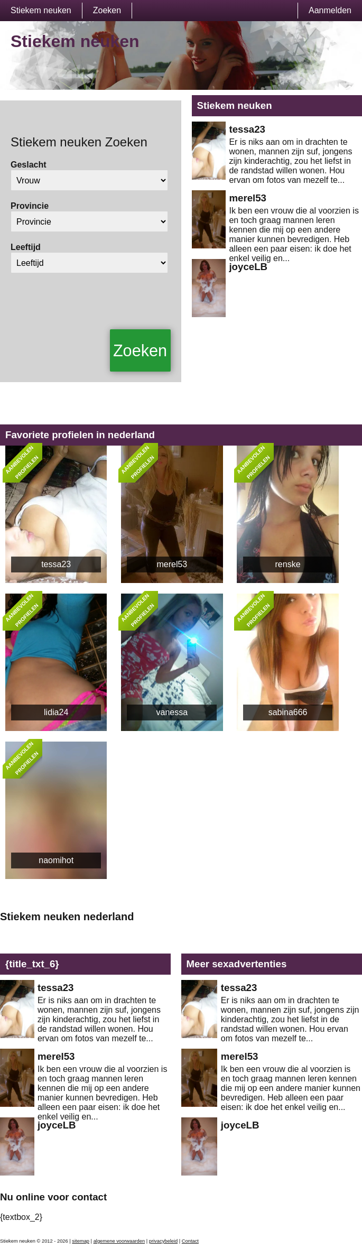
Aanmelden (330, 10)
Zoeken (107, 10)
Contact (190, 1241)
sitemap (80, 1241)
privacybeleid (163, 1241)
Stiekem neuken (41, 10)
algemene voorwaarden (119, 1241)
